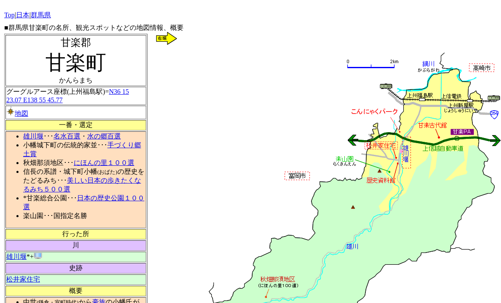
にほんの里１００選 (104, 162)
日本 (22, 15)
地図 (17, 113)
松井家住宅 (23, 279)
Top (9, 15)
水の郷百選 (104, 136)
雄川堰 (33, 136)
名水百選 (66, 136)
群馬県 (41, 15)
